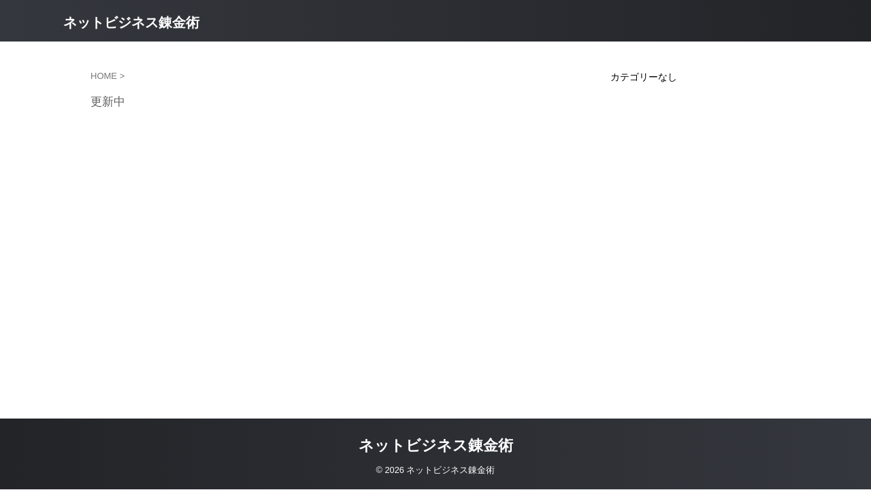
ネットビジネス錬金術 (131, 22)
